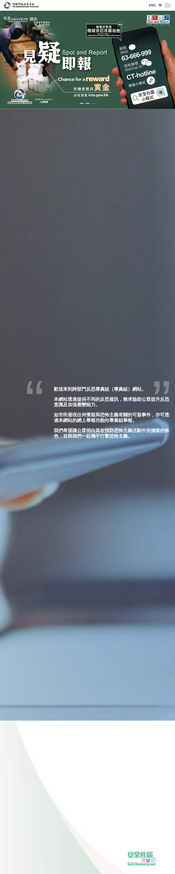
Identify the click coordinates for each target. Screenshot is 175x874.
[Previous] (5, 60)
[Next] (170, 60)
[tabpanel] (87, 60)
